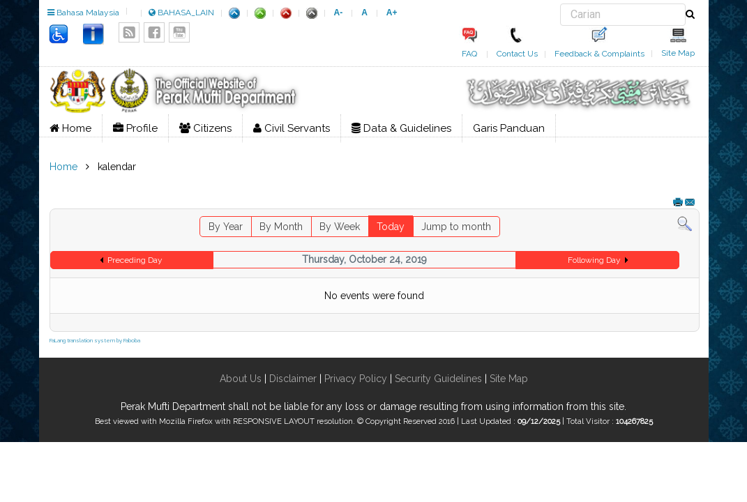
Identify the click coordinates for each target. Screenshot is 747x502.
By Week (339, 226)
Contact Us (517, 54)
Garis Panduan (509, 128)
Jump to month (456, 226)
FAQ (469, 54)
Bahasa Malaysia (83, 12)
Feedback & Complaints (599, 54)
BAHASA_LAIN (181, 12)
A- (338, 12)
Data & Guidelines (401, 128)
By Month (281, 226)
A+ (392, 12)
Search (560, 3)
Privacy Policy (355, 378)
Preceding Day (135, 260)
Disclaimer (291, 378)
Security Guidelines (438, 378)
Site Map (678, 53)
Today (391, 226)
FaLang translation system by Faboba (95, 340)
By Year (226, 226)
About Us (241, 378)
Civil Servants (291, 128)
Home (70, 128)
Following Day (594, 260)
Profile (135, 128)
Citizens (205, 128)
